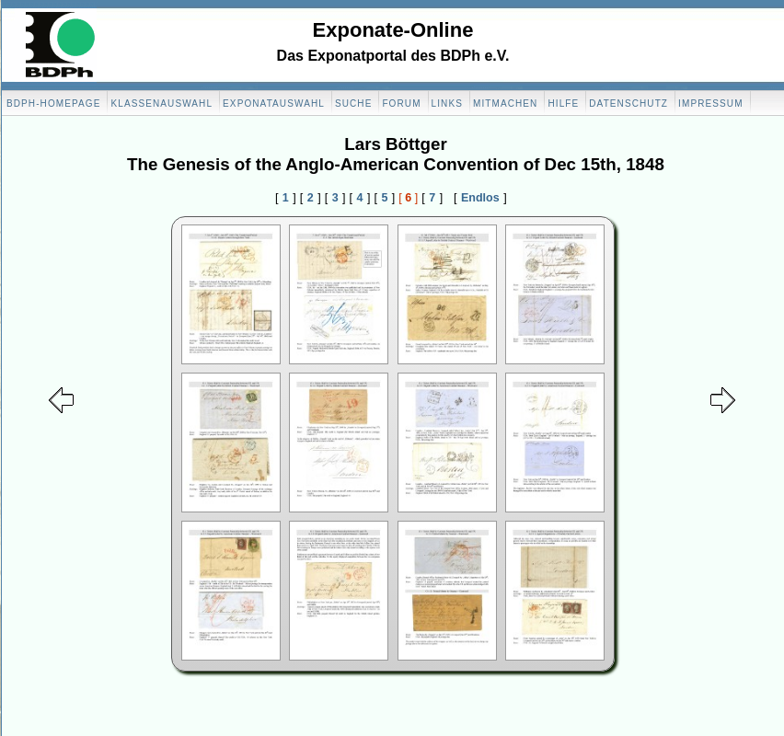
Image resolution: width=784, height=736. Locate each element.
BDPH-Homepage (53, 103)
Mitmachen (505, 103)
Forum (401, 103)
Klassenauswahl (161, 103)
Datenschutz (628, 103)
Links (447, 103)
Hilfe (563, 103)
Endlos (480, 197)
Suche (354, 103)
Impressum (710, 103)
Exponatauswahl (274, 103)
